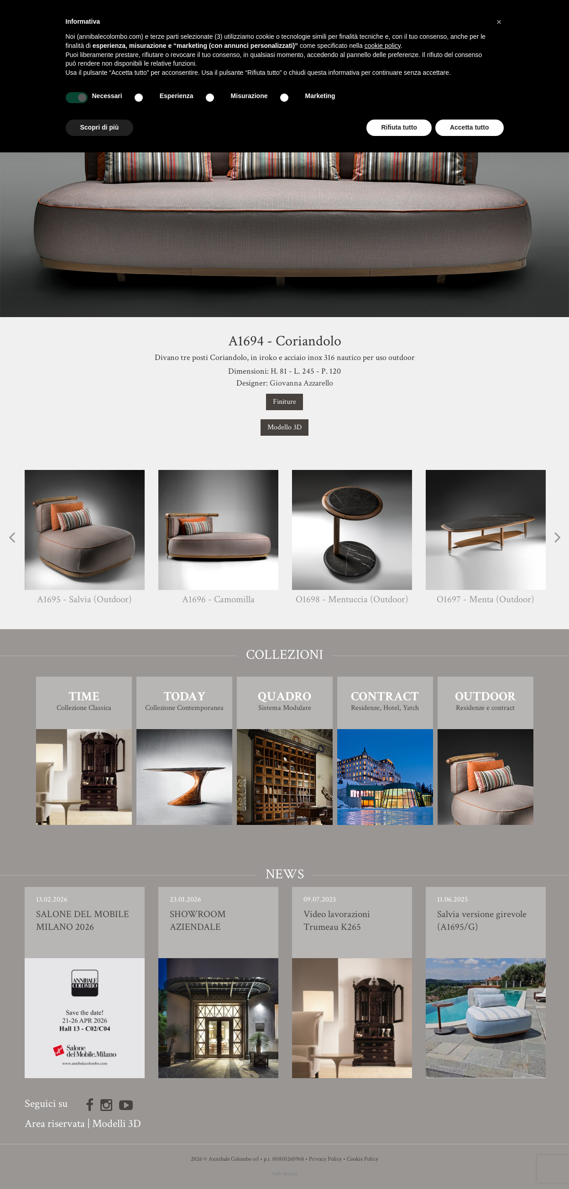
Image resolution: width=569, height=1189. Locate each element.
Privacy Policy (325, 1159)
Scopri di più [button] (99, 127)
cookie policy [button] (383, 45)
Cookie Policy (362, 1159)
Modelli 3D (116, 1123)
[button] (499, 22)
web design (285, 1174)
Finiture (284, 402)
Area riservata (55, 1123)
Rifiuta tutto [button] (399, 127)
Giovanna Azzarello (301, 383)
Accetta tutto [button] (469, 127)
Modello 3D (284, 427)
